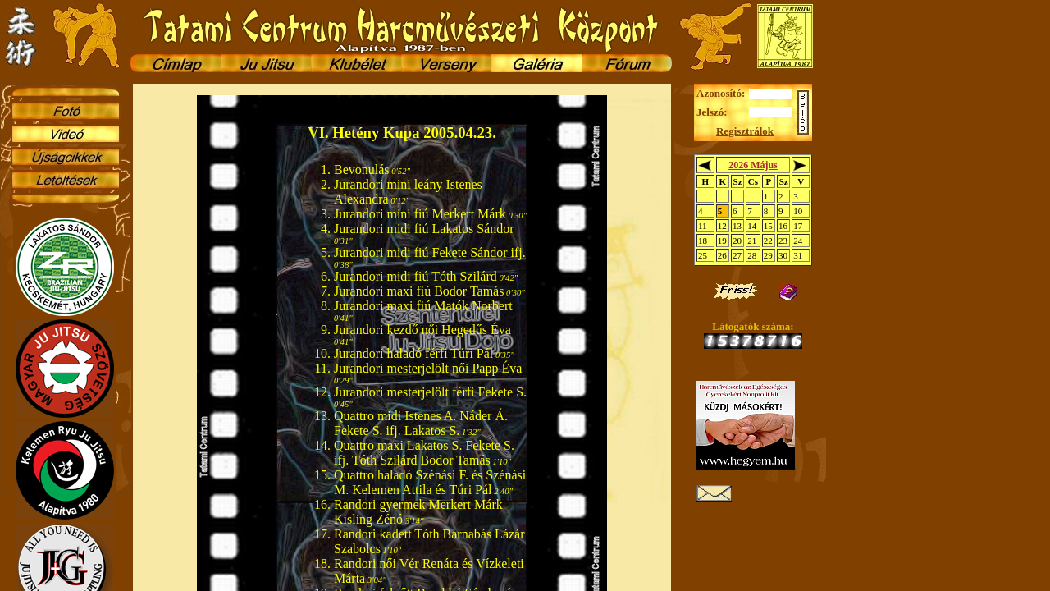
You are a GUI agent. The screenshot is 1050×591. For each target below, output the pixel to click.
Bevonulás (362, 169)
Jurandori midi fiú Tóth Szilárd (415, 276)
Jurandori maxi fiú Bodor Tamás (419, 291)
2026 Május (753, 165)
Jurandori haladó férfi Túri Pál (413, 353)
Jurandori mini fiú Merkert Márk (420, 214)
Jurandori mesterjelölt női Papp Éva (428, 368)
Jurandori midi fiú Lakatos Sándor (424, 229)
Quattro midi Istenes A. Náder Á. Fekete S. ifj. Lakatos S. (421, 423)
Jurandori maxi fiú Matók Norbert (423, 306)
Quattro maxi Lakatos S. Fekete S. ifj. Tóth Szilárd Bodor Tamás (424, 452)
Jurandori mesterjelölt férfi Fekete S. (430, 392)
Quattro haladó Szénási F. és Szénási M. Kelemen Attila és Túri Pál (430, 482)
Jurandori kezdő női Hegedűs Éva (422, 330)
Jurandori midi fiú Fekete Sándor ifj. (430, 252)
